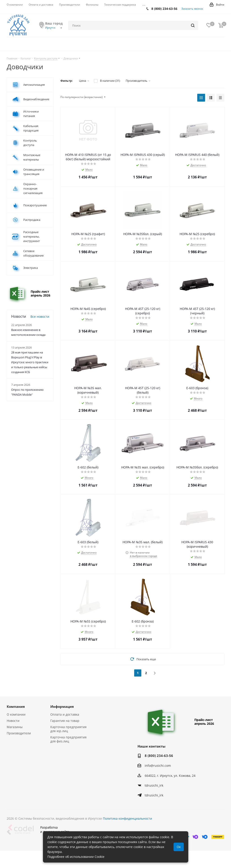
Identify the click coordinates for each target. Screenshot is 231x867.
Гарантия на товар (64, 721)
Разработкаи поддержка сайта (38, 837)
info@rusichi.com (158, 766)
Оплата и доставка (64, 714)
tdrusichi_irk (154, 785)
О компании (16, 714)
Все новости (39, 316)
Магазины (15, 727)
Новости (13, 721)
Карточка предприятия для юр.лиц (68, 729)
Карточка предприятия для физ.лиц (68, 739)
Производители (19, 733)
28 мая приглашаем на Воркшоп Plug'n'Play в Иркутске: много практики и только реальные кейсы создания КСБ (29, 362)
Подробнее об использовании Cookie (75, 856)
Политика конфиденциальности (127, 818)
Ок (179, 847)
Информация (62, 706)
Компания (16, 706)
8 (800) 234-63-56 (164, 8)
